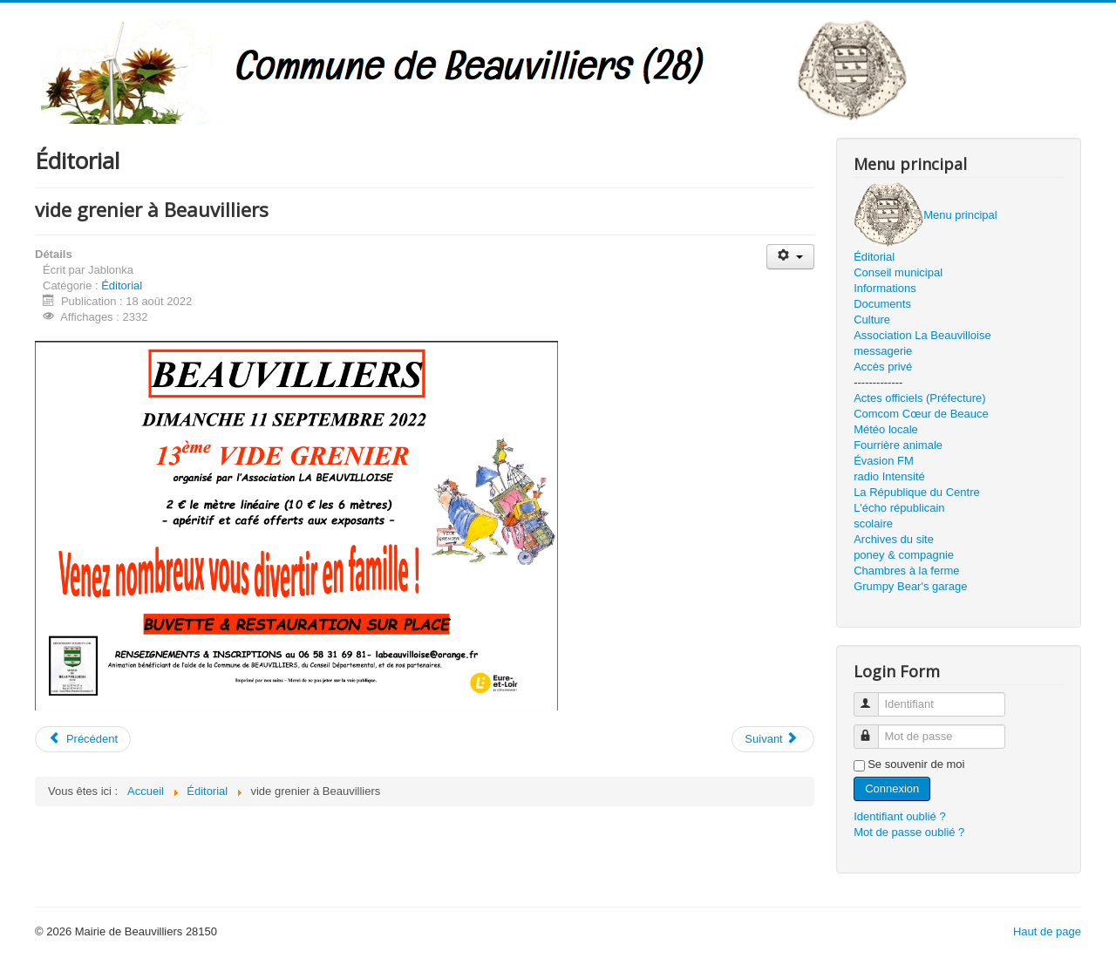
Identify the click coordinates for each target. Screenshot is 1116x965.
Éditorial (121, 285)
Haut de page (1047, 931)
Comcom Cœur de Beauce (921, 413)
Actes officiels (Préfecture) (919, 397)
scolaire (873, 523)
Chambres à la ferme (906, 570)
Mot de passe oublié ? (909, 832)
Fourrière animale (898, 445)
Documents (882, 303)
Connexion (892, 788)
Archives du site (894, 539)
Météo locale (886, 429)
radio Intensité (889, 476)
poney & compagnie (904, 554)
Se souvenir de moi (916, 764)
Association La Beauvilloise (922, 335)
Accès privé (883, 366)
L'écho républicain (899, 507)
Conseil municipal (898, 272)
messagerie (883, 350)
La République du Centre (917, 492)
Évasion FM (884, 460)
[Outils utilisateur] (790, 256)
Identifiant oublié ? (900, 816)
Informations (885, 288)
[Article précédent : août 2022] (83, 739)
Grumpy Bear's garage (910, 586)
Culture (872, 319)
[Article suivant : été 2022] (772, 739)
